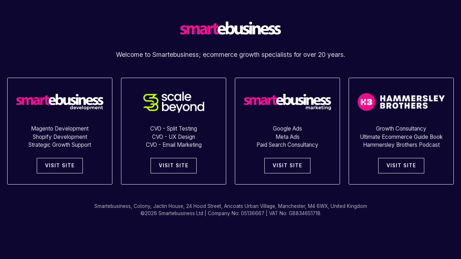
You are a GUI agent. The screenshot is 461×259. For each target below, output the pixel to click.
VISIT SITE (60, 165)
